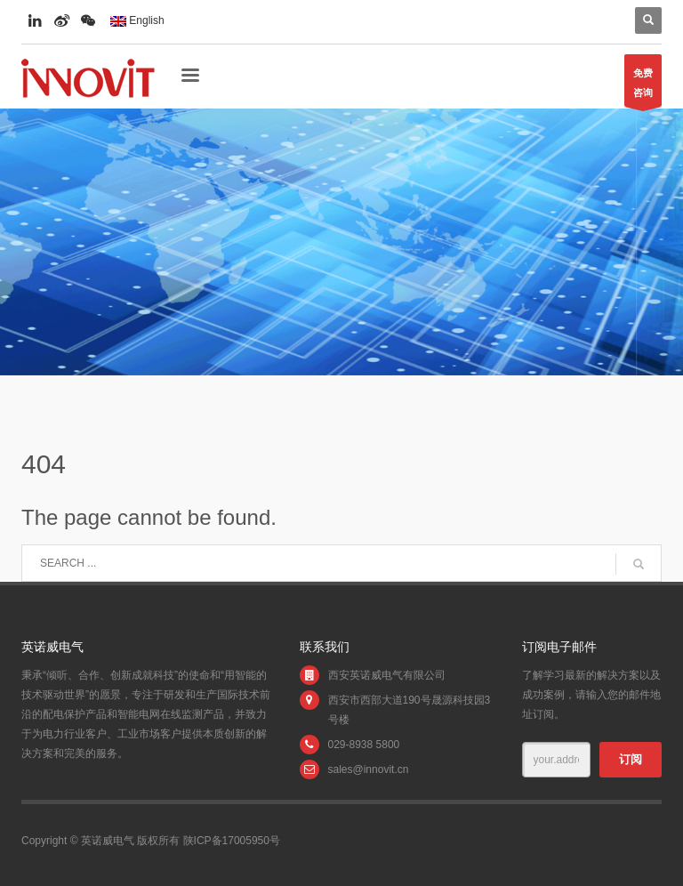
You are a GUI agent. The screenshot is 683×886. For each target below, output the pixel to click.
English (137, 20)
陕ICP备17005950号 (231, 840)
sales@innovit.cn (368, 769)
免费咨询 (643, 87)
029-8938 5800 (364, 744)
